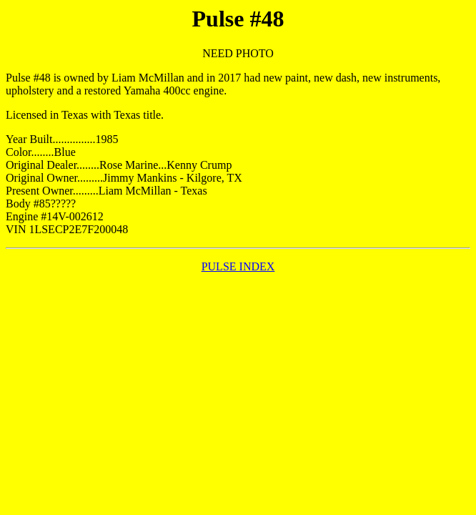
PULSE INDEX (238, 266)
